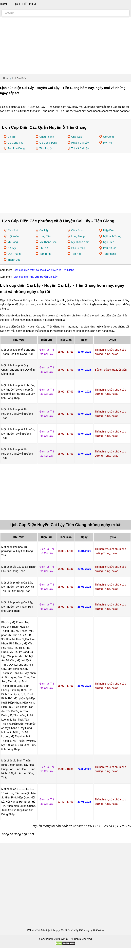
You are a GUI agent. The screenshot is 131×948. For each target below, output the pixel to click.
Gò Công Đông (48, 142)
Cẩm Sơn (77, 230)
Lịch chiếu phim (25, 4)
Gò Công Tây (15, 142)
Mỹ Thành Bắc (47, 242)
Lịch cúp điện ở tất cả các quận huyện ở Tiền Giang (44, 270)
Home (6, 78)
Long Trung (78, 236)
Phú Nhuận (109, 248)
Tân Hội (76, 253)
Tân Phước (46, 148)
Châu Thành (46, 136)
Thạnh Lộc (14, 259)
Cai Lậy (43, 230)
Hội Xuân (13, 236)
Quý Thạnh (14, 253)
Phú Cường (78, 248)
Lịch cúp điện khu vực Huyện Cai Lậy (35, 276)
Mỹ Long (13, 242)
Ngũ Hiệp (108, 242)
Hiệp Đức (108, 230)
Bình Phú (13, 230)
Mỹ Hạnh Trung (112, 236)
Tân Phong (109, 253)
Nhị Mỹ (12, 248)
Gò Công (108, 136)
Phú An (43, 248)
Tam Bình (45, 253)
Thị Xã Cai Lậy (80, 148)
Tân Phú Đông (16, 148)
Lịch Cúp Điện (19, 78)
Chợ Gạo (76, 136)
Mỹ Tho (107, 142)
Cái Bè (12, 136)
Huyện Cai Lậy (80, 142)
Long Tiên (45, 236)
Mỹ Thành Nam (80, 242)
